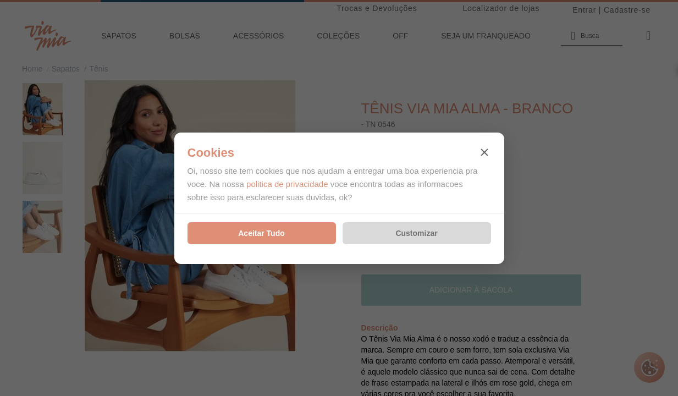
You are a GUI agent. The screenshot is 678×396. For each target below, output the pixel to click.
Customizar (416, 233)
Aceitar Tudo (261, 233)
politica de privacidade (287, 184)
